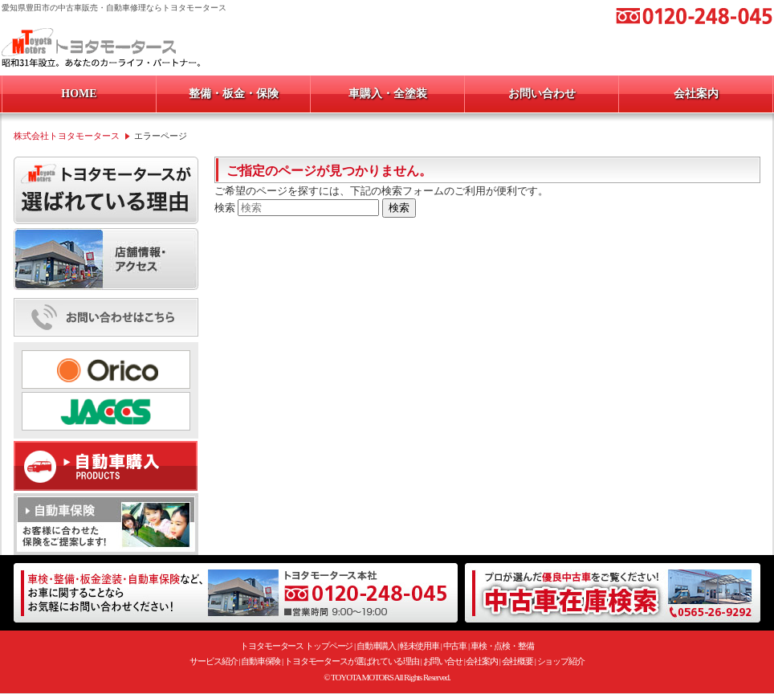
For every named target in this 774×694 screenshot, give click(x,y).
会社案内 (482, 661)
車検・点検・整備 (502, 646)
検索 (224, 208)
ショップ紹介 (561, 661)
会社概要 (518, 661)
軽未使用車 (420, 646)
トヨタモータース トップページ (296, 646)
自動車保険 (261, 661)
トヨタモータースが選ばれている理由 (351, 661)
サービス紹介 (213, 661)
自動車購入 (376, 646)
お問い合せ (443, 661)
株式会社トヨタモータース (67, 136)
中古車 (455, 646)
